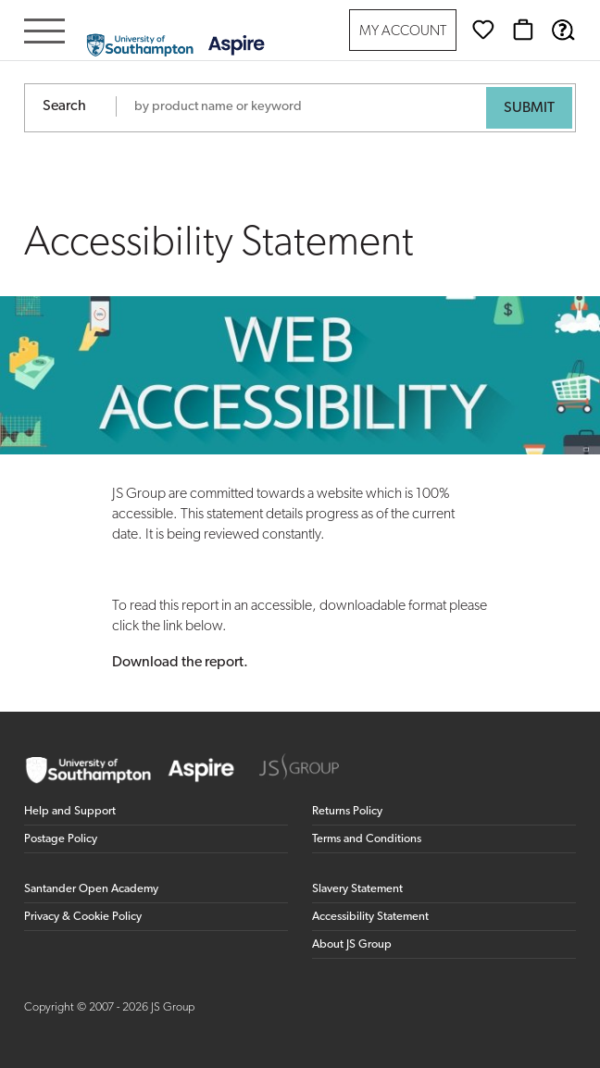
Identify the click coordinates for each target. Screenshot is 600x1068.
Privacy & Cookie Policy (83, 917)
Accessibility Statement (370, 917)
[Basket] (523, 30)
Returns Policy (347, 811)
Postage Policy (60, 839)
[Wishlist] (483, 30)
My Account (402, 32)
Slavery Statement (357, 889)
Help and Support (70, 811)
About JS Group (352, 944)
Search (64, 106)
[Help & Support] (563, 30)
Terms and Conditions (366, 839)
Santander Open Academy (91, 889)
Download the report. (180, 662)
